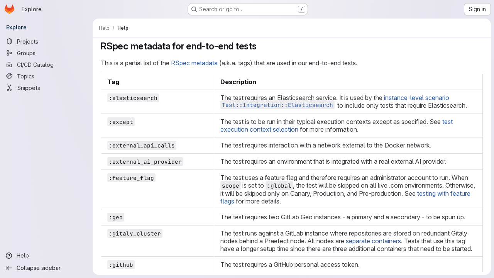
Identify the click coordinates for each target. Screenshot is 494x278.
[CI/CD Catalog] (46, 64)
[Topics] (46, 76)
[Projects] (46, 41)
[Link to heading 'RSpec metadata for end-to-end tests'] (262, 46)
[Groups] (46, 52)
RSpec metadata (194, 63)
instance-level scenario (416, 98)
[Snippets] (46, 87)
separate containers (373, 241)
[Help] (46, 255)
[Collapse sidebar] (46, 268)
